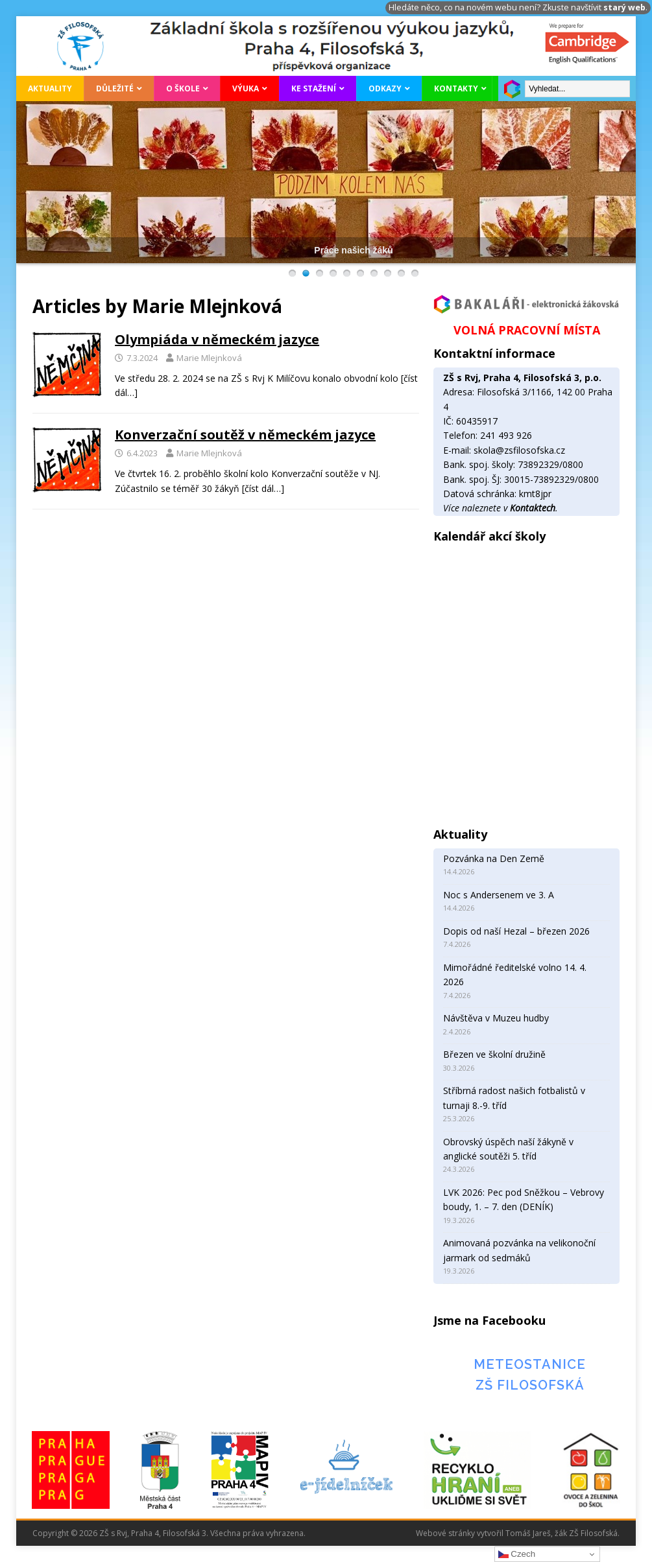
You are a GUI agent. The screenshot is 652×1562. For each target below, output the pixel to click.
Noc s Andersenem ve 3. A (498, 895)
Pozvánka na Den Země (493, 858)
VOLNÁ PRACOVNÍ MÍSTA (526, 330)
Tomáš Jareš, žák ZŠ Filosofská (561, 1533)
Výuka (245, 88)
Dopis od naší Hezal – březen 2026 (516, 931)
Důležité (115, 88)
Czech (516, 1554)
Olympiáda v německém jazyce (217, 339)
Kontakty (456, 88)
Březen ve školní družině (494, 1054)
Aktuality (50, 88)
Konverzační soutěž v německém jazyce (245, 434)
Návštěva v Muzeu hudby (496, 1018)
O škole (183, 88)
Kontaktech (532, 508)
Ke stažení (313, 88)
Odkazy (385, 88)
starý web (624, 7)
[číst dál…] (263, 488)
